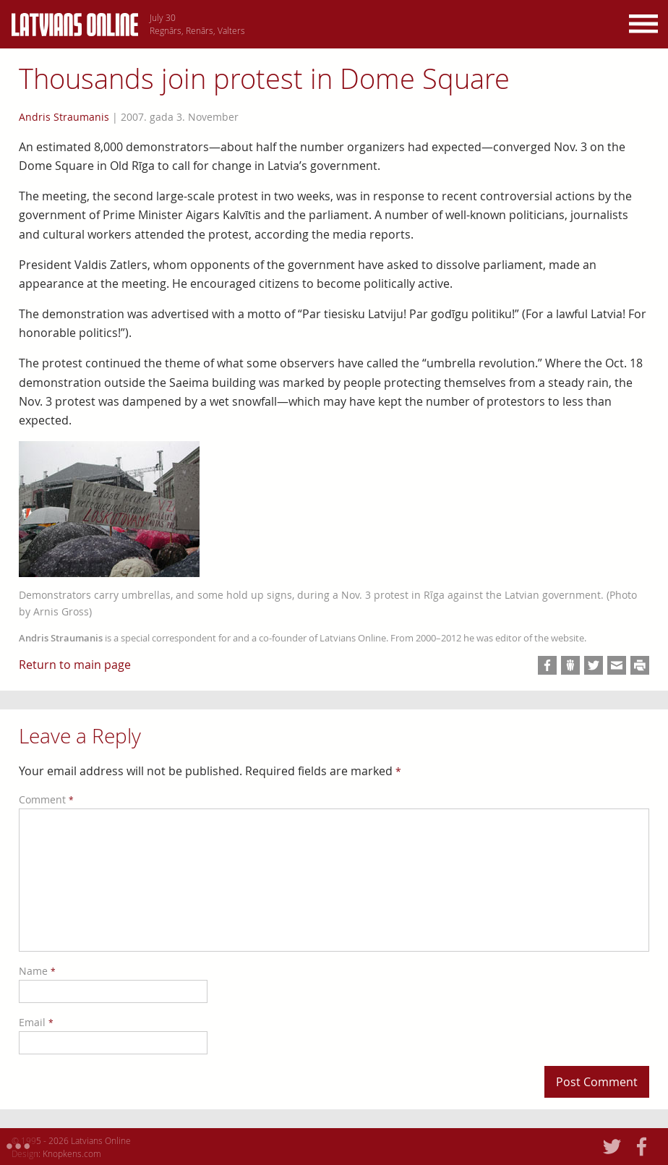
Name (37, 971)
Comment (46, 799)
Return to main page (75, 665)
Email (36, 1022)
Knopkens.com (72, 1153)
